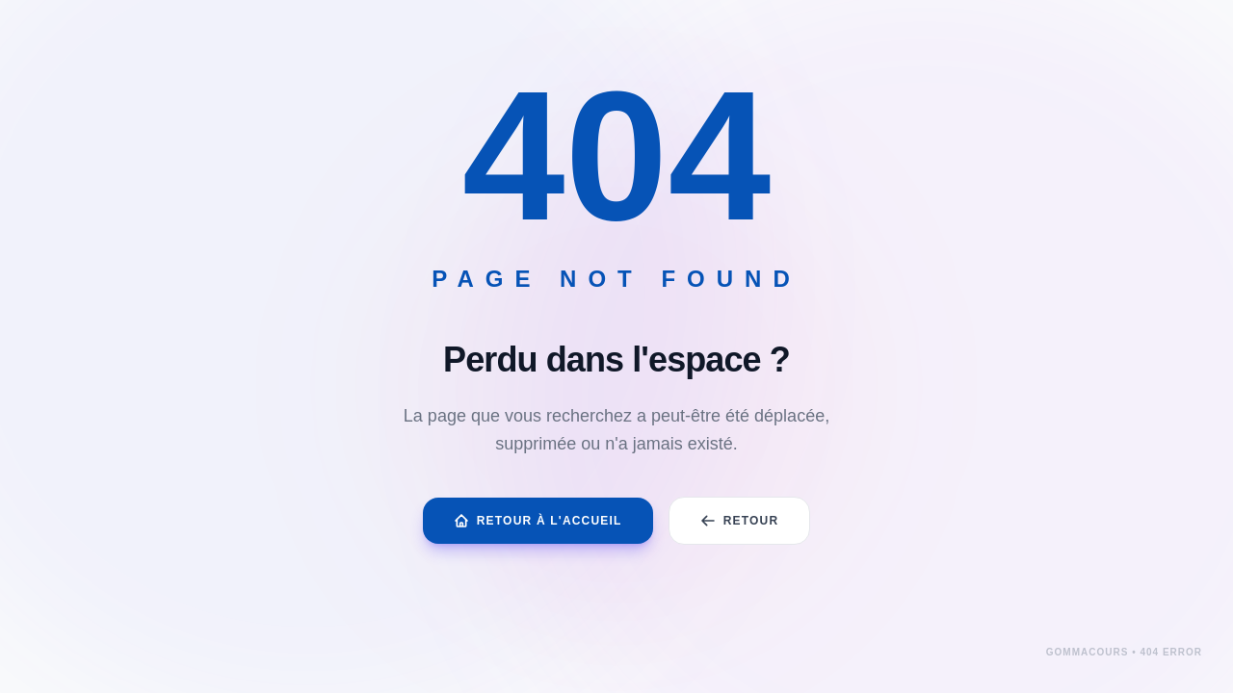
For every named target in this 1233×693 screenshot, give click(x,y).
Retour (739, 520)
